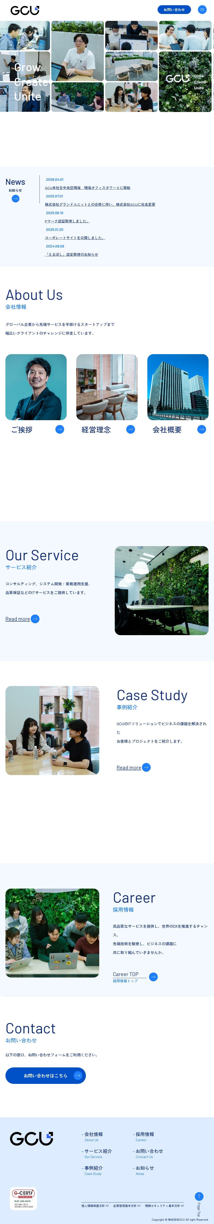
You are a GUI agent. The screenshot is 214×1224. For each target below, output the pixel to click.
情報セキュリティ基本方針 (162, 1206)
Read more (17, 619)
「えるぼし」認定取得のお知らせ (71, 254)
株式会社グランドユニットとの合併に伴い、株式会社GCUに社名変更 (100, 204)
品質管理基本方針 (125, 1206)
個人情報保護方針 (93, 1206)
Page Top (199, 1210)
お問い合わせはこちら (46, 1075)
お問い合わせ (174, 9)
